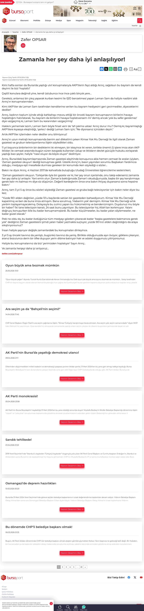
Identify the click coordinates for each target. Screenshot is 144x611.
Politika (36, 20)
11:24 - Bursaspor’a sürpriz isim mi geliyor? (35, 2)
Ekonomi (24, 20)
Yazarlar (135, 26)
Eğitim (115, 20)
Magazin (79, 20)
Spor (69, 20)
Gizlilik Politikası (8, 594)
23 (81, 567)
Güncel (12, 20)
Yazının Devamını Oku (72, 291)
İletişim (4, 589)
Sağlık (104, 20)
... (77, 567)
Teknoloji (92, 20)
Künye (4, 587)
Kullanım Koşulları (8, 597)
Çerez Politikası (7, 592)
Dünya (48, 20)
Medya (59, 20)
